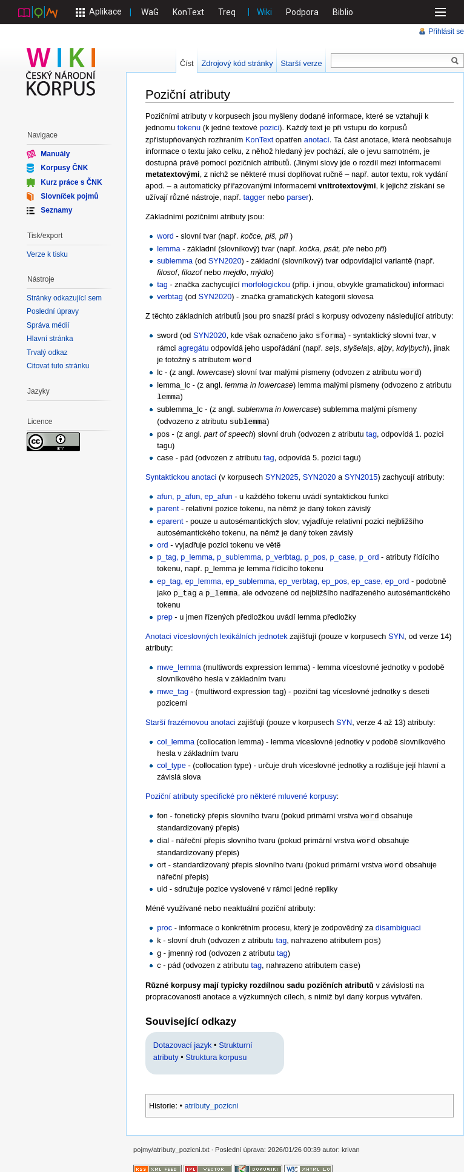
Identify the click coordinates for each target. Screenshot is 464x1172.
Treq (227, 12)
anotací (317, 139)
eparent (170, 518)
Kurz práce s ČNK (71, 181)
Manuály (55, 154)
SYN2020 (225, 260)
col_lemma (175, 738)
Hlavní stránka (50, 338)
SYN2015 (361, 473)
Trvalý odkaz (47, 352)
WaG (150, 12)
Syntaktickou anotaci (180, 473)
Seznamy (56, 210)
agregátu (193, 347)
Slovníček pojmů (69, 196)
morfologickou (266, 284)
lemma (168, 248)
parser (297, 197)
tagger (254, 197)
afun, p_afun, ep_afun (195, 493)
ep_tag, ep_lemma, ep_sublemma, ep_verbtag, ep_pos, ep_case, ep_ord (283, 578)
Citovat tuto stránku (58, 366)
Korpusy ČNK (64, 168)
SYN (396, 632)
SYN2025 (282, 473)
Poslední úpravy (53, 311)
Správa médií (48, 325)
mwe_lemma (179, 663)
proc (164, 922)
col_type (171, 761)
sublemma (175, 260)
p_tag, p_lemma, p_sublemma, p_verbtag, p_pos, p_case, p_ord (268, 553)
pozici (270, 127)
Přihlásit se (446, 31)
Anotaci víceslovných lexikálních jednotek (216, 632)
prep (165, 613)
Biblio (343, 12)
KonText (188, 12)
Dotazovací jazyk (182, 1038)
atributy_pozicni (212, 1099)
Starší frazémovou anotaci (190, 718)
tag (162, 284)
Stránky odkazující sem (64, 298)
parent (168, 505)
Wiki (264, 12)
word (165, 235)
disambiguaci (398, 922)
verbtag (170, 296)
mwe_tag (172, 687)
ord (162, 541)
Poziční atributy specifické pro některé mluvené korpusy (241, 792)
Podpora (302, 12)
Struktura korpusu (216, 1050)
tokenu (189, 127)
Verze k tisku (47, 254)
